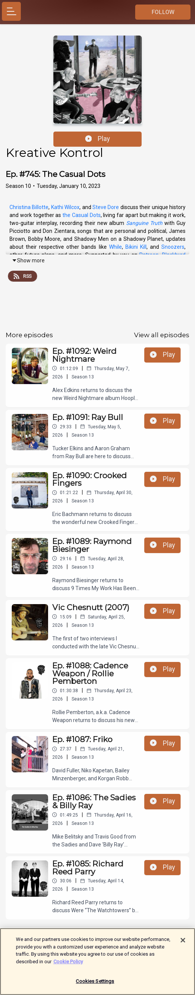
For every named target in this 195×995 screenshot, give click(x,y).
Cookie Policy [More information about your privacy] (68, 965)
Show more (28, 260)
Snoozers (172, 247)
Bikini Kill (136, 247)
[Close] (183, 944)
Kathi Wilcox (65, 207)
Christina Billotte (28, 207)
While (115, 247)
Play (97, 139)
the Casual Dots (81, 215)
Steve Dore (105, 207)
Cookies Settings (95, 985)
